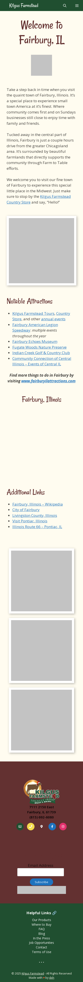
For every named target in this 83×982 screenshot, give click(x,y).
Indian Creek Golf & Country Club (41, 352)
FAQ (42, 929)
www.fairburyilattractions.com (48, 380)
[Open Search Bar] (65, 5)
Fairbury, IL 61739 (41, 812)
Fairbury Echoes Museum (34, 341)
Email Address (40, 869)
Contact (41, 947)
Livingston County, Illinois (34, 515)
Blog (41, 933)
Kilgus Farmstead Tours (33, 313)
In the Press (41, 938)
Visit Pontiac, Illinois (29, 520)
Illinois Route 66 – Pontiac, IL (37, 526)
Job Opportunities (41, 942)
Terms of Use (41, 952)
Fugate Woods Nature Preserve (39, 347)
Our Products (41, 920)
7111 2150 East (41, 807)
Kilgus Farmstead (23, 5)
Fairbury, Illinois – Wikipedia (37, 504)
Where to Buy (41, 924)
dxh (51, 978)
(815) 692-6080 (41, 817)
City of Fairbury (26, 509)
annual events (53, 318)
